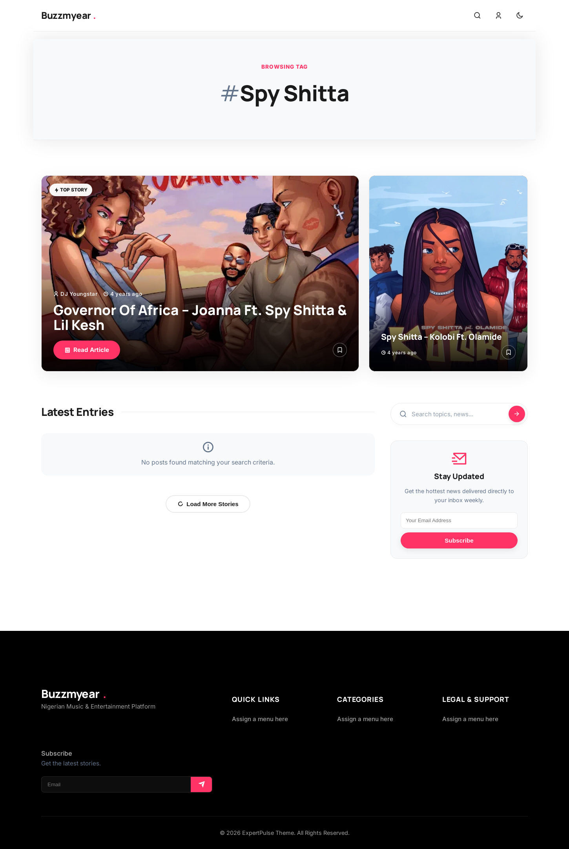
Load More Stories (208, 504)
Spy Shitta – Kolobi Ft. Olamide (441, 336)
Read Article (86, 349)
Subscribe (459, 540)
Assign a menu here (260, 719)
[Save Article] (340, 350)
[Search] (517, 414)
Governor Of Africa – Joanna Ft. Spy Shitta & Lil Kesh (200, 317)
